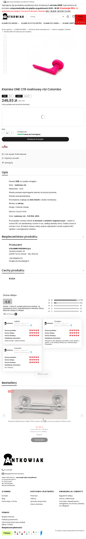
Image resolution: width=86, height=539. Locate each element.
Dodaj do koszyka (35, 139)
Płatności (34, 496)
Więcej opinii (43, 374)
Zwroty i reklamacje (66, 498)
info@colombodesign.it (19, 261)
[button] (68, 16)
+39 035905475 (16, 258)
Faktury (33, 498)
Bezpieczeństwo (8, 517)
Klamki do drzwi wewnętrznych (39, 29)
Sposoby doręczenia (38, 501)
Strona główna (7, 29)
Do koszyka (39, 440)
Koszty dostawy (36, 504)
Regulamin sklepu (66, 496)
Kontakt (5, 496)
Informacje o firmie (9, 501)
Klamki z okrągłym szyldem (61, 29)
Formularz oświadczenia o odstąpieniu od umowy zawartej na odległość (71, 503)
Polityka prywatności (10, 519)
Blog (3, 498)
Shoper (80, 531)
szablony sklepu (62, 531)
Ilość (3, 129)
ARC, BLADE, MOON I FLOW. (58, 11)
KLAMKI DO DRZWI (20, 29)
